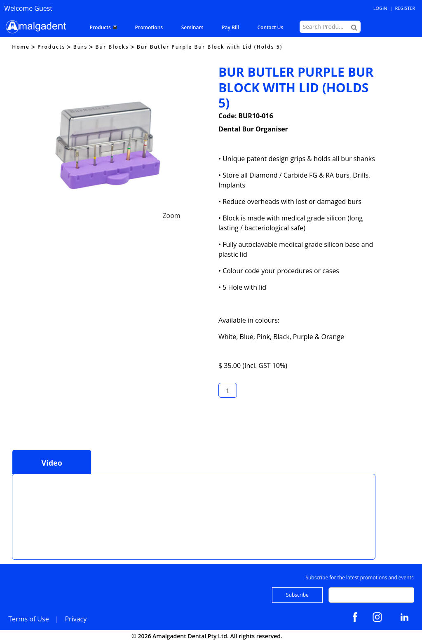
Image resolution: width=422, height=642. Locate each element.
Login (380, 8)
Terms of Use (28, 618)
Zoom (171, 215)
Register (405, 8)
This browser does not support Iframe (80, 515)
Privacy (76, 618)
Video (51, 463)
